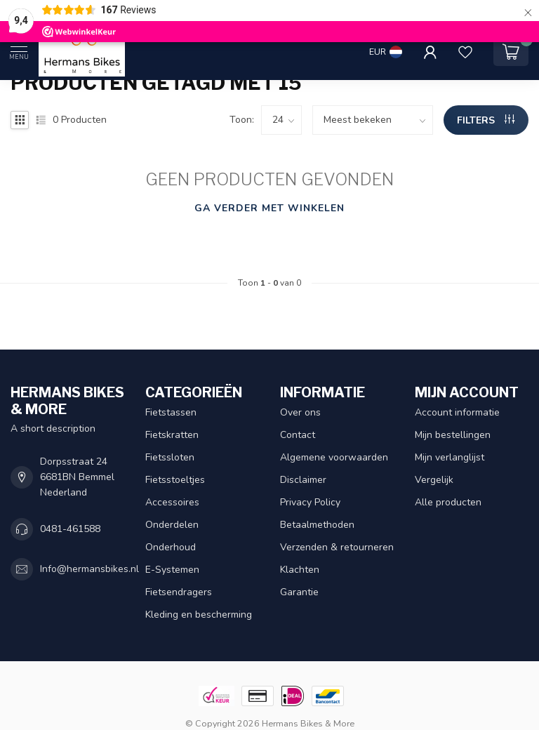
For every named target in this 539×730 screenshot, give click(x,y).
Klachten (299, 569)
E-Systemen (172, 569)
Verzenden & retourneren (337, 547)
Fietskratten (172, 435)
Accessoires (172, 502)
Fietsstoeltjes (175, 479)
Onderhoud (170, 547)
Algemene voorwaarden (334, 457)
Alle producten (448, 502)
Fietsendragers (178, 592)
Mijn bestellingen (453, 435)
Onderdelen (172, 524)
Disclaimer (303, 479)
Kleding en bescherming (198, 614)
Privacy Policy (310, 502)
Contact (297, 435)
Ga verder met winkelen (269, 208)
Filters (485, 120)
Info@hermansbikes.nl (89, 569)
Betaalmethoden (317, 524)
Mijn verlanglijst (449, 457)
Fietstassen (171, 412)
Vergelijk (434, 479)
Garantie (299, 592)
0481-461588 (70, 529)
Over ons (300, 412)
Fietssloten (169, 457)
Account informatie (457, 412)
